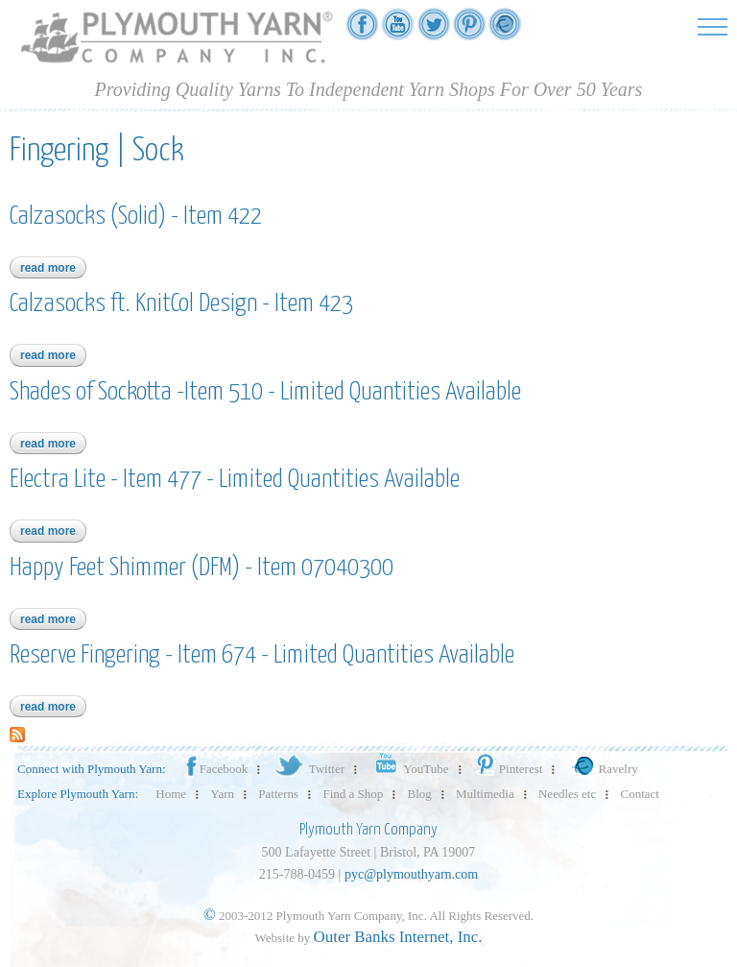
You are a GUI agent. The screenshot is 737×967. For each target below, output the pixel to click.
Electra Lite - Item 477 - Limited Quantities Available (235, 480)
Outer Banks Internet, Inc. (398, 937)
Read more (53, 268)
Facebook (216, 769)
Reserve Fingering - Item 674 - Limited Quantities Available (262, 655)
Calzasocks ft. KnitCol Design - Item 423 (181, 304)
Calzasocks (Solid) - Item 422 (136, 217)
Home (170, 793)
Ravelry (602, 769)
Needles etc (567, 793)
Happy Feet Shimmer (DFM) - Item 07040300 (201, 568)
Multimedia (485, 793)
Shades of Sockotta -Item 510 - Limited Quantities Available (265, 392)
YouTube (408, 769)
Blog (420, 793)
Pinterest (508, 769)
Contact (640, 793)
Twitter (309, 769)
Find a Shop (352, 793)
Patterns (278, 793)
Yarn (222, 793)
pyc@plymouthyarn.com (411, 874)
